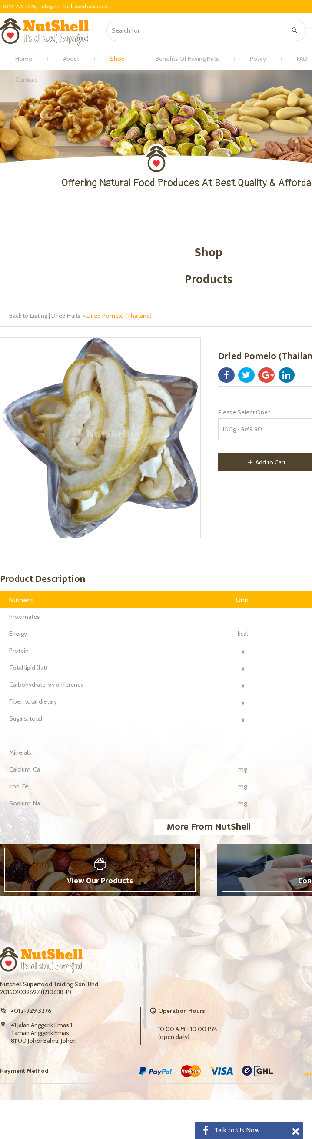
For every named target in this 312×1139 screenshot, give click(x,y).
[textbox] (203, 30)
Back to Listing (28, 316)
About (71, 59)
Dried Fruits (66, 316)
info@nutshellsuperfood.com (73, 6)
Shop (117, 59)
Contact (26, 80)
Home (23, 59)
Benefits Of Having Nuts (187, 59)
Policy (258, 59)
